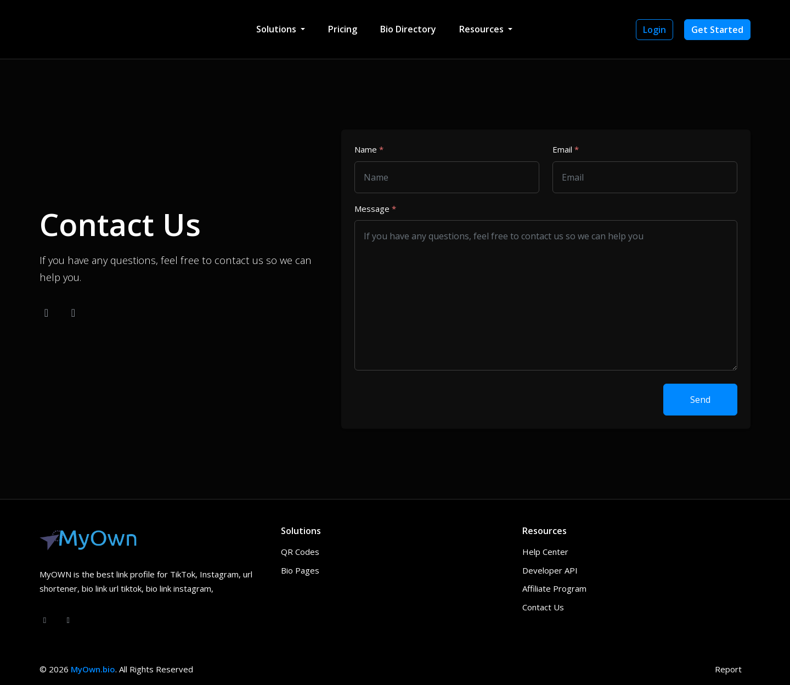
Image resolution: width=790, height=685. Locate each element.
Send (700, 400)
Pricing (342, 29)
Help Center (545, 551)
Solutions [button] (277, 29)
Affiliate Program (554, 588)
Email (565, 149)
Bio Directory (408, 29)
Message (375, 208)
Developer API (550, 570)
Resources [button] (482, 29)
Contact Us (543, 607)
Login (654, 30)
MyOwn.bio (93, 669)
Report (728, 669)
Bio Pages (300, 570)
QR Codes (300, 551)
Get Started (717, 30)
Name (368, 149)
